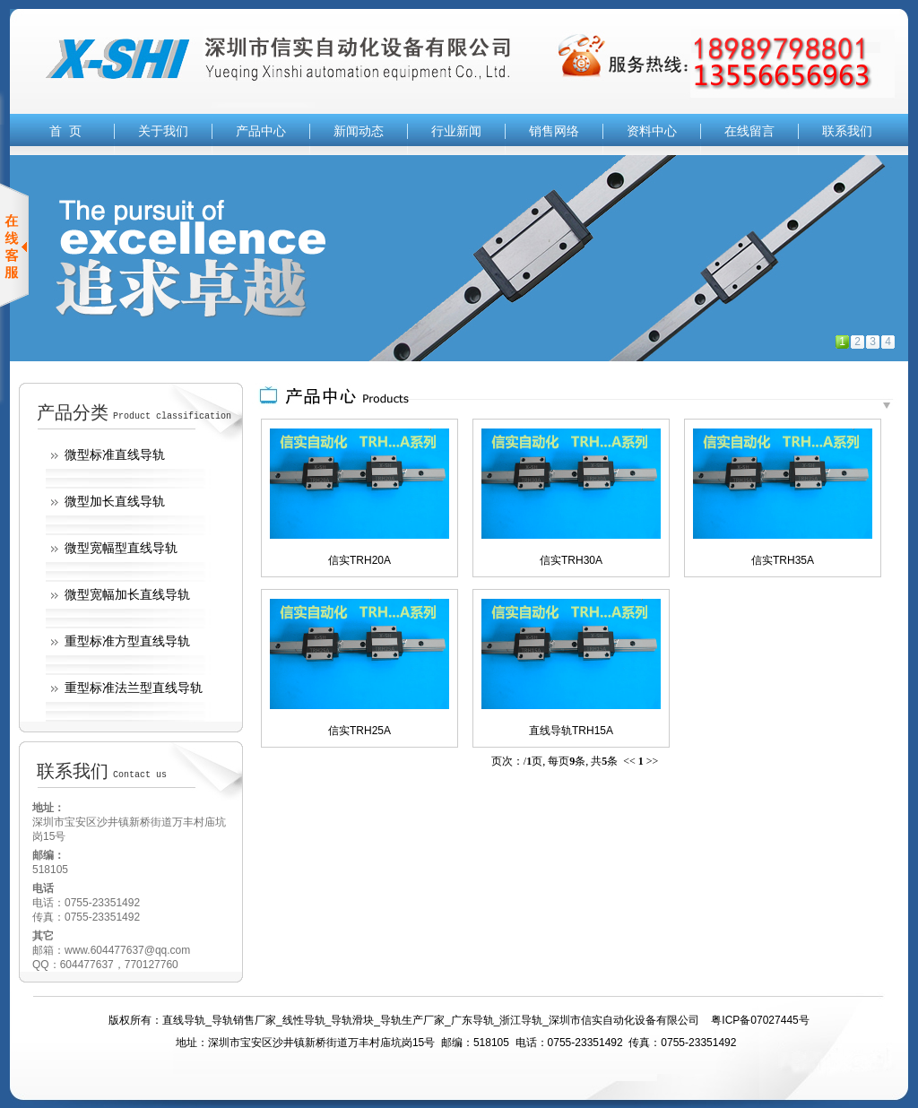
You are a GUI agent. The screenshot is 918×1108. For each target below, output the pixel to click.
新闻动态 (358, 131)
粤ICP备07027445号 (760, 1020)
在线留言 (749, 131)
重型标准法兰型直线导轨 (134, 687)
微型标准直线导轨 (115, 454)
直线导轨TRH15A (571, 730)
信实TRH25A (359, 730)
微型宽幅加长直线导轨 (127, 594)
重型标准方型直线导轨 (127, 641)
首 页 (65, 131)
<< (629, 761)
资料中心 (652, 131)
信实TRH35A (782, 560)
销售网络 (554, 131)
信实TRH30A (571, 560)
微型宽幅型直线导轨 (121, 548)
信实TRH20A (359, 560)
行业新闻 (456, 131)
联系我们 (847, 131)
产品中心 (261, 131)
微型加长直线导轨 (115, 501)
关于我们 (163, 131)
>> (652, 761)
